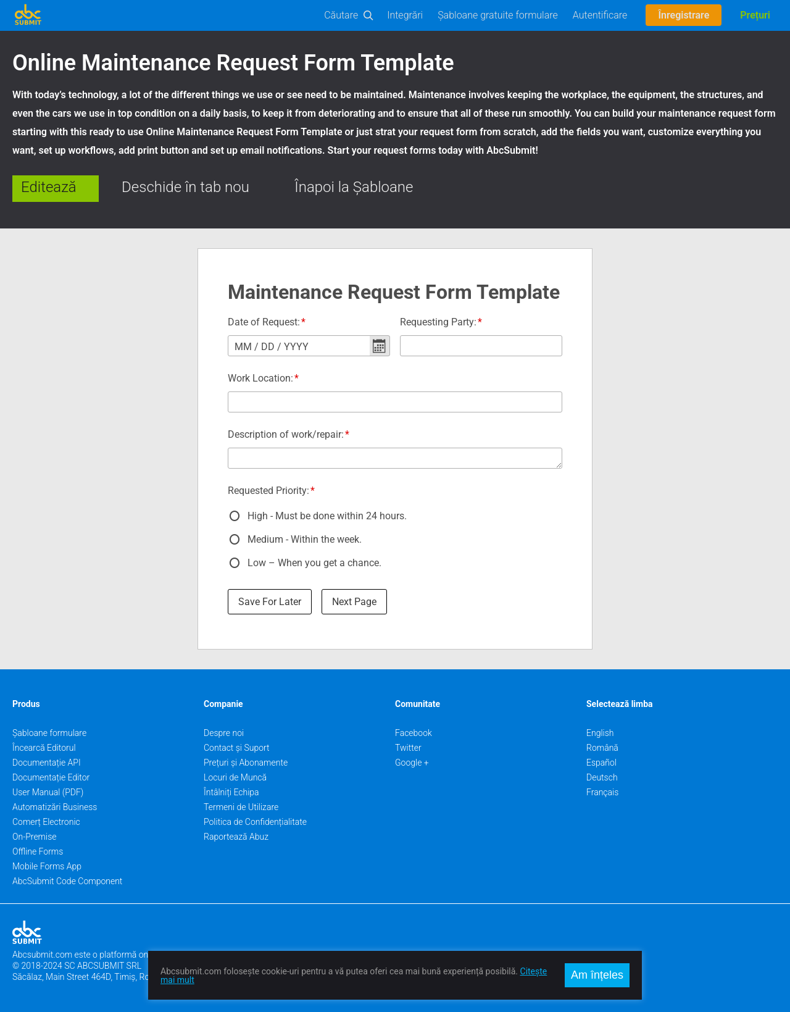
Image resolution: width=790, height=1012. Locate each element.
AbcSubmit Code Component (67, 881)
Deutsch (602, 777)
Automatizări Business (54, 807)
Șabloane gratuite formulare (498, 15)
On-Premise (34, 837)
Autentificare (600, 15)
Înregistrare (683, 15)
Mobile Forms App (46, 866)
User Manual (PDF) (47, 792)
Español (601, 762)
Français (602, 792)
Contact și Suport (237, 748)
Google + (412, 762)
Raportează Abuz (236, 837)
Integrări (405, 15)
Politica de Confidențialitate (255, 822)
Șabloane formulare (49, 733)
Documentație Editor (50, 777)
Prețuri (755, 15)
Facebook (413, 733)
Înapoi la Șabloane (353, 187)
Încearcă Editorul (44, 748)
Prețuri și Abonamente (246, 762)
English (600, 733)
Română (602, 748)
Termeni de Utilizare (241, 807)
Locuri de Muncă (235, 777)
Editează (49, 187)
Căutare (341, 15)
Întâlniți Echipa (231, 792)
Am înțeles (597, 975)
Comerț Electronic (46, 822)
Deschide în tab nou (185, 187)
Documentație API (46, 762)
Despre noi (224, 733)
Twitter (408, 748)
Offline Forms (37, 851)
